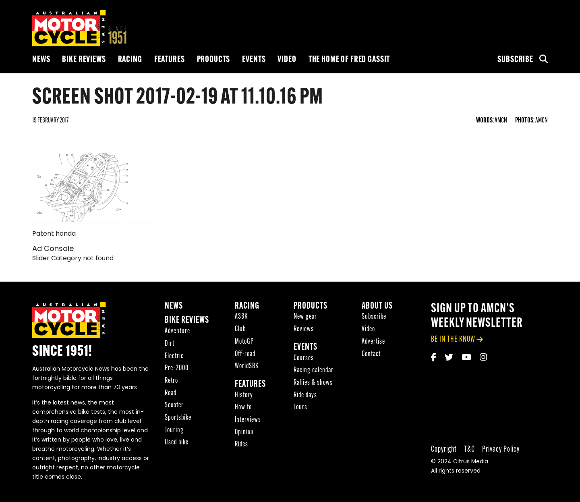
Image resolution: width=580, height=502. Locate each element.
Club (240, 329)
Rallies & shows (313, 383)
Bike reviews (84, 59)
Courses (304, 358)
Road (170, 393)
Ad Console (53, 249)
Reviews (304, 329)
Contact (371, 354)
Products (213, 59)
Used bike (176, 442)
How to (243, 407)
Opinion (244, 432)
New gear (305, 317)
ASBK (241, 317)
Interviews (248, 420)
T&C (469, 449)
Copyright (444, 449)
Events (253, 59)
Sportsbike (178, 418)
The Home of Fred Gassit (349, 59)
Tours (300, 407)
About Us (377, 306)
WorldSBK (247, 366)
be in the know (453, 339)
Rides (241, 444)
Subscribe (515, 59)
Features (169, 59)
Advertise (373, 342)
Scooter (174, 405)
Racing (130, 59)
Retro (171, 381)
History (244, 395)
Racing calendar (314, 370)
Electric (174, 356)
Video (287, 59)
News (41, 59)
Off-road (245, 354)
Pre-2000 (176, 368)
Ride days (305, 395)
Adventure (177, 331)
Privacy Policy (501, 449)
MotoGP (244, 342)
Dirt (169, 344)
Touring (174, 430)
